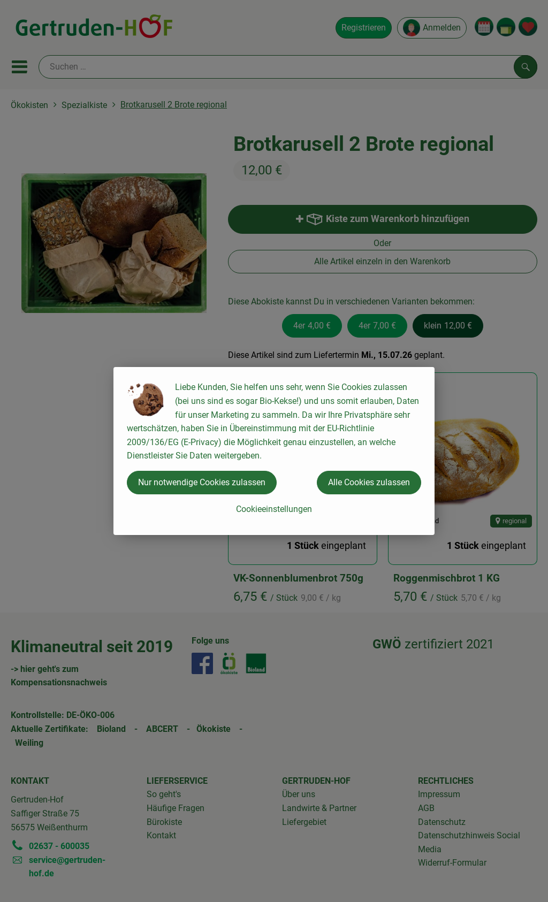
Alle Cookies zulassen (369, 482)
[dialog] (274, 451)
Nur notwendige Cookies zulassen (201, 482)
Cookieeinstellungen (274, 509)
